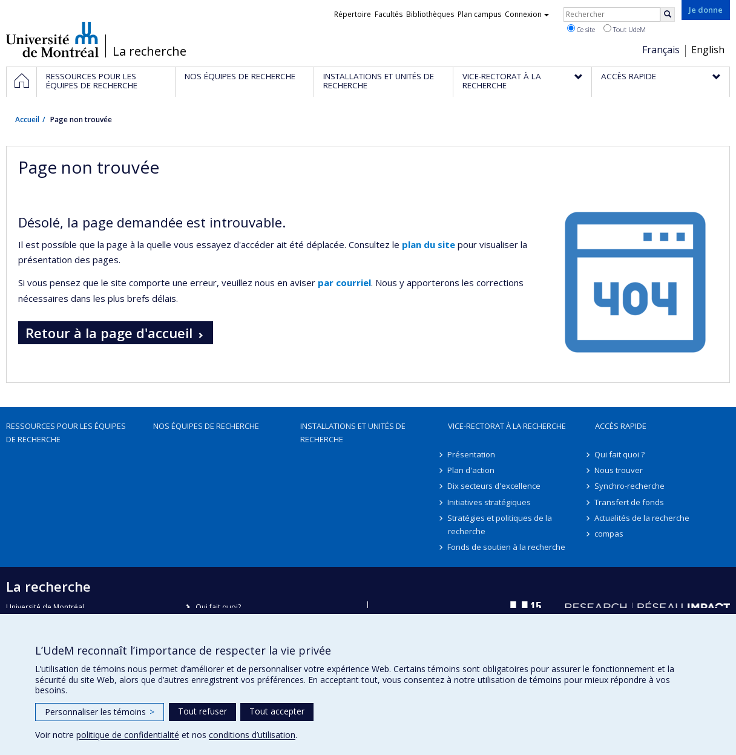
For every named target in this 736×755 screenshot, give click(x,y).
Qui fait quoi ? (620, 454)
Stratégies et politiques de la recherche (500, 524)
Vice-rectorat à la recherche (507, 425)
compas (609, 533)
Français (661, 49)
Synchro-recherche (630, 485)
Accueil (27, 119)
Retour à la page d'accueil (108, 333)
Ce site (581, 29)
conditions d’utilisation (252, 734)
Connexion (527, 14)
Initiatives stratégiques (489, 502)
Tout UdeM (624, 29)
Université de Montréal (52, 39)
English (707, 49)
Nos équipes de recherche (206, 425)
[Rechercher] (667, 14)
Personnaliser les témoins (99, 711)
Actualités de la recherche (642, 517)
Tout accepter (276, 711)
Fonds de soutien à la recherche (507, 546)
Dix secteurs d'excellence (494, 485)
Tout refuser (202, 711)
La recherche (149, 51)
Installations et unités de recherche (353, 432)
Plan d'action (471, 470)
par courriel (344, 282)
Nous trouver (619, 470)
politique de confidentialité (127, 734)
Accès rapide (620, 425)
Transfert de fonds (630, 502)
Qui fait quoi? (218, 607)
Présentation (472, 454)
